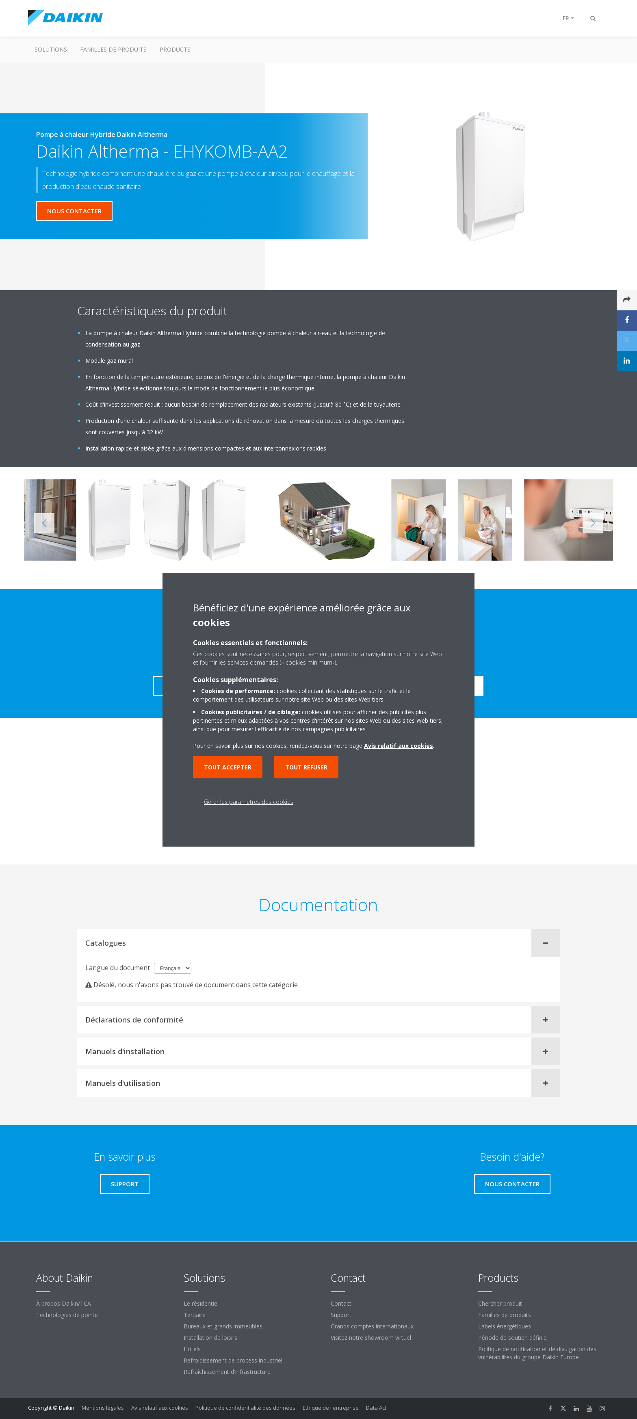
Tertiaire (195, 1315)
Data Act (376, 1407)
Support (341, 1315)
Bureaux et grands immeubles (223, 1326)
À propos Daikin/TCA (63, 1303)
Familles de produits (113, 49)
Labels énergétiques (504, 1326)
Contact (341, 1303)
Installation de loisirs (210, 1337)
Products (175, 49)
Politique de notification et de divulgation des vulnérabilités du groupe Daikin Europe (537, 1353)
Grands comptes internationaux (372, 1326)
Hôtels (192, 1349)
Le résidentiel (201, 1303)
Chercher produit (500, 1303)
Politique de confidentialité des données (245, 1407)
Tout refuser (306, 767)
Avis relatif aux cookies (159, 1407)
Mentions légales (103, 1407)
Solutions (51, 49)
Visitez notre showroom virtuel (371, 1337)
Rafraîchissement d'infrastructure (227, 1372)
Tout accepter (227, 767)
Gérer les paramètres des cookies (248, 802)
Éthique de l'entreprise (331, 1407)
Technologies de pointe (67, 1315)
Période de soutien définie (512, 1337)
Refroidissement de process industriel (233, 1360)
